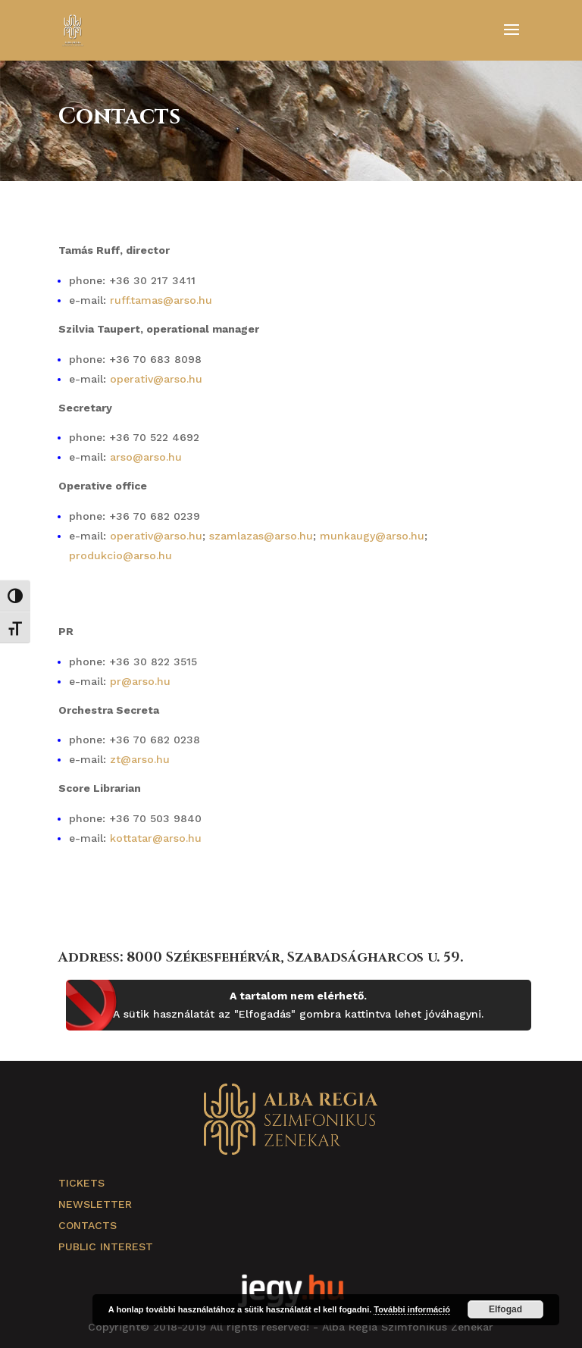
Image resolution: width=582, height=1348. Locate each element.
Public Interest (105, 1246)
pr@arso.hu (140, 681)
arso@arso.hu (146, 457)
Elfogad (505, 1309)
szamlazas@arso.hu (261, 536)
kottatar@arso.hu (156, 838)
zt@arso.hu (140, 759)
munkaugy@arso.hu (372, 536)
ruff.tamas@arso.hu (161, 300)
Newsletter (95, 1204)
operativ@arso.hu (156, 379)
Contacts (87, 1225)
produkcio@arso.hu (120, 555)
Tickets (81, 1183)
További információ (412, 1309)
